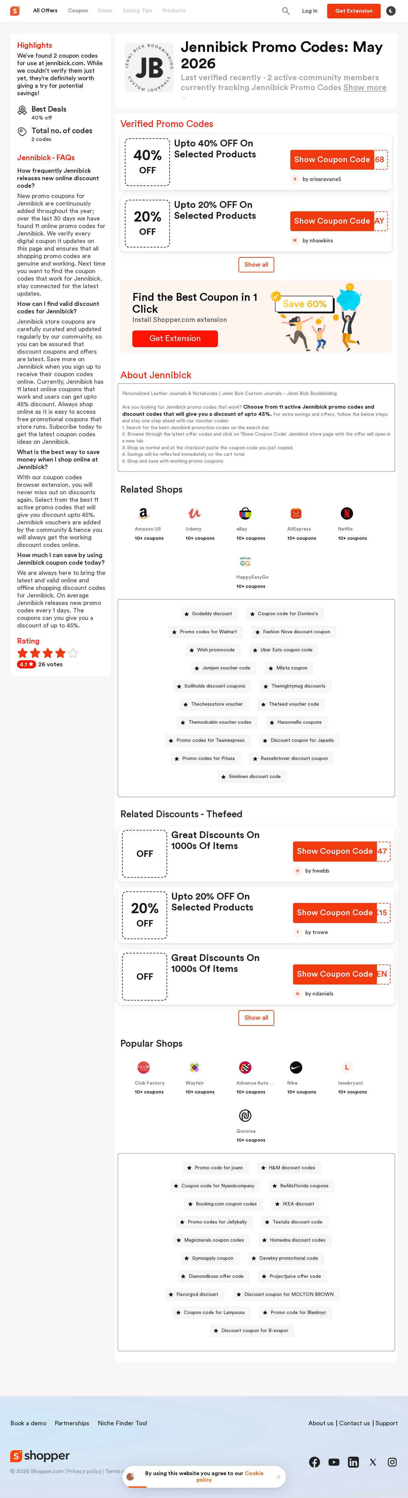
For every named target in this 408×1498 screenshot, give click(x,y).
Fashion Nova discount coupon (296, 632)
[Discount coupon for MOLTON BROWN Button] (286, 1294)
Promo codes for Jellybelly (217, 1222)
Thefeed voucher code (294, 704)
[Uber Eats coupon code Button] (284, 650)
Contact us (354, 1423)
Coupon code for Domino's (288, 613)
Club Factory (150, 1083)
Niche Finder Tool (122, 1423)
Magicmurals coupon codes (214, 1240)
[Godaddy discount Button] (209, 614)
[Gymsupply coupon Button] (209, 1258)
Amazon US (148, 529)
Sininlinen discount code (255, 776)
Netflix (345, 529)
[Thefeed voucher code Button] (291, 704)
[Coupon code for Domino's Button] (285, 614)
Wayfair (195, 1083)
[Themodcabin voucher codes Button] (217, 722)
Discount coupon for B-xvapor (254, 1330)
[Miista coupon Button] (289, 668)
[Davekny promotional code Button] (286, 1258)
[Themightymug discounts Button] (296, 686)
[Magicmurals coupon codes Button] (211, 1240)
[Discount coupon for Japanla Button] (299, 740)
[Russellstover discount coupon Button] (291, 758)
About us (321, 1423)
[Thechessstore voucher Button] (214, 704)
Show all (256, 1018)
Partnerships (72, 1423)
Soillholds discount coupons (215, 686)
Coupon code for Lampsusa (214, 1312)
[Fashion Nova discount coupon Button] (293, 632)
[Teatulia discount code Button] (295, 1222)
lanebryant (350, 1083)
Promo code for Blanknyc (298, 1312)
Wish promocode (216, 650)
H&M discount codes (292, 1167)
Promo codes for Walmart (208, 632)
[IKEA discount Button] (295, 1204)
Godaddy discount (212, 613)
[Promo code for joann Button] (216, 1168)
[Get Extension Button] (175, 338)
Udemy (194, 529)
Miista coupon (291, 668)
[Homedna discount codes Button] (295, 1240)
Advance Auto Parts (258, 1083)
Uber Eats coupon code (286, 650)
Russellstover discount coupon (294, 758)
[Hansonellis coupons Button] (297, 722)
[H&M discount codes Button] (289, 1168)
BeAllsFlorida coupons (304, 1186)
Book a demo (28, 1423)
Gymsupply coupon (212, 1258)
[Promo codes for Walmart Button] (205, 632)
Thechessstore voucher (217, 704)
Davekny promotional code (288, 1258)
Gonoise (246, 1131)
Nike (292, 1083)
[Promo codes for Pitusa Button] (206, 758)
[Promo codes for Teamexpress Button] (208, 740)
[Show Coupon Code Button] (332, 160)
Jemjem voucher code (226, 668)
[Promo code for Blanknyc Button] (295, 1312)
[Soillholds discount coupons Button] (212, 686)
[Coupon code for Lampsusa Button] (211, 1312)
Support (387, 1423)
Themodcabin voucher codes (219, 722)
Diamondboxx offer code (216, 1276)
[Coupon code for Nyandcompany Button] (215, 1186)
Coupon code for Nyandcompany (217, 1186)
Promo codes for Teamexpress (210, 740)
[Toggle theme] (391, 11)
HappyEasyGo (252, 577)
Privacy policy (84, 1471)
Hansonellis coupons (299, 722)
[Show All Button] (256, 1018)
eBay (241, 529)
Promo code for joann (219, 1167)
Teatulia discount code (297, 1222)
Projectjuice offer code (295, 1276)
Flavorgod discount (197, 1294)
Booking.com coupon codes (226, 1204)
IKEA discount (298, 1204)
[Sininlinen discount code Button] (252, 777)
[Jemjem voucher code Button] (224, 668)
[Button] (309, 11)
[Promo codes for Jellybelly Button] (214, 1222)
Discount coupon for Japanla (302, 740)
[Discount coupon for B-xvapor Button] (252, 1331)
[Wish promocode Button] (213, 650)
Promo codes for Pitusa (208, 758)
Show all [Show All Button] (256, 265)
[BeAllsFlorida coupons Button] (301, 1186)
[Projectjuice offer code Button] (292, 1276)
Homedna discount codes (297, 1240)
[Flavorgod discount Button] (194, 1294)
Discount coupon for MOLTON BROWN (289, 1294)
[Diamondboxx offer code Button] (213, 1276)
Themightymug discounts (298, 686)
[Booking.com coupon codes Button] (223, 1204)
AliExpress (299, 529)
